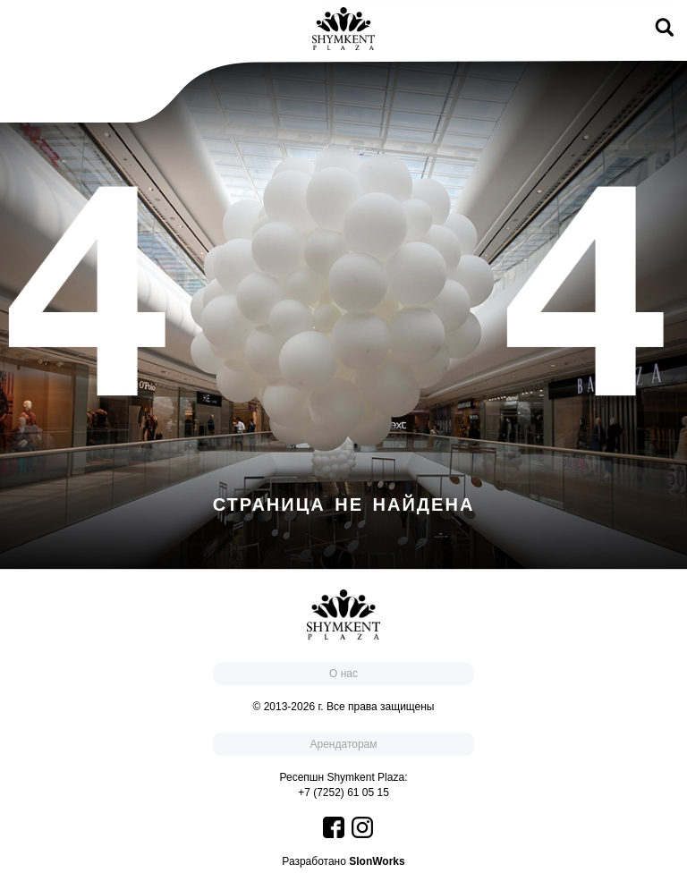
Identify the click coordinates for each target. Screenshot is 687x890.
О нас (343, 673)
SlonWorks (376, 861)
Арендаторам (343, 744)
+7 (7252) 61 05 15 (343, 792)
